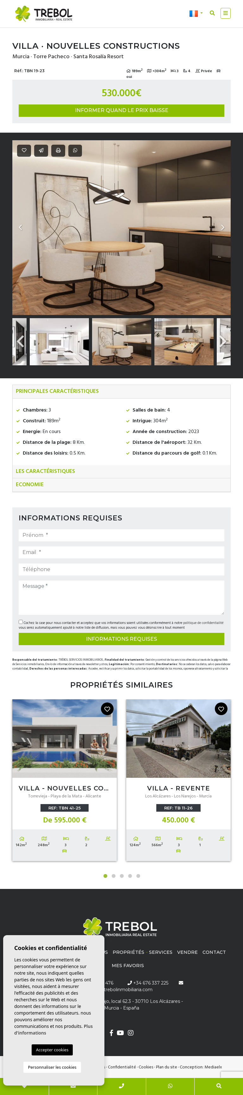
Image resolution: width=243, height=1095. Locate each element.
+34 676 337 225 (148, 983)
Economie (30, 484)
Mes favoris (128, 965)
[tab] (121, 392)
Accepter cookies (52, 1050)
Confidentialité (122, 1067)
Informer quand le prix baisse (121, 110)
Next (223, 227)
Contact (214, 952)
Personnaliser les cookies (52, 1067)
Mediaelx (213, 1067)
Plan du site (166, 1067)
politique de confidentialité (203, 623)
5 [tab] (138, 876)
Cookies (146, 1067)
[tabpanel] (64, 781)
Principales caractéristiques (57, 391)
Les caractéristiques (45, 471)
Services (160, 952)
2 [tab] (113, 876)
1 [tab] (105, 876)
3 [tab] (122, 876)
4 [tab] (130, 876)
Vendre (187, 952)
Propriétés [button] (128, 952)
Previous (20, 227)
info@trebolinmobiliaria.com (122, 989)
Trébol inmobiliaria (44, 14)
